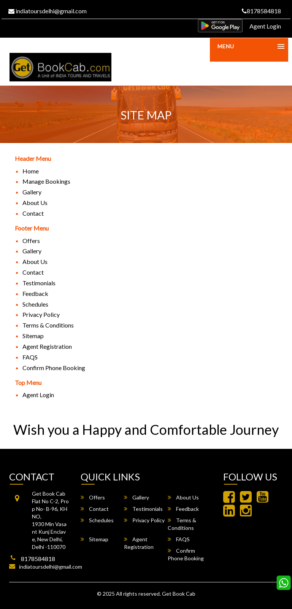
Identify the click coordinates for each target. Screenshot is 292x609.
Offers (31, 240)
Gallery (31, 192)
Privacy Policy (41, 314)
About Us (35, 202)
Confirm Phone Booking (53, 367)
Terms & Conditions (48, 325)
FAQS (30, 357)
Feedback (35, 293)
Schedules (35, 304)
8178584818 (261, 10)
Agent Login (265, 26)
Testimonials (39, 282)
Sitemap (33, 335)
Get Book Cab (178, 593)
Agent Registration (47, 346)
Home (30, 171)
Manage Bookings (46, 181)
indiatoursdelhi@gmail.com (47, 10)
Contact (33, 213)
